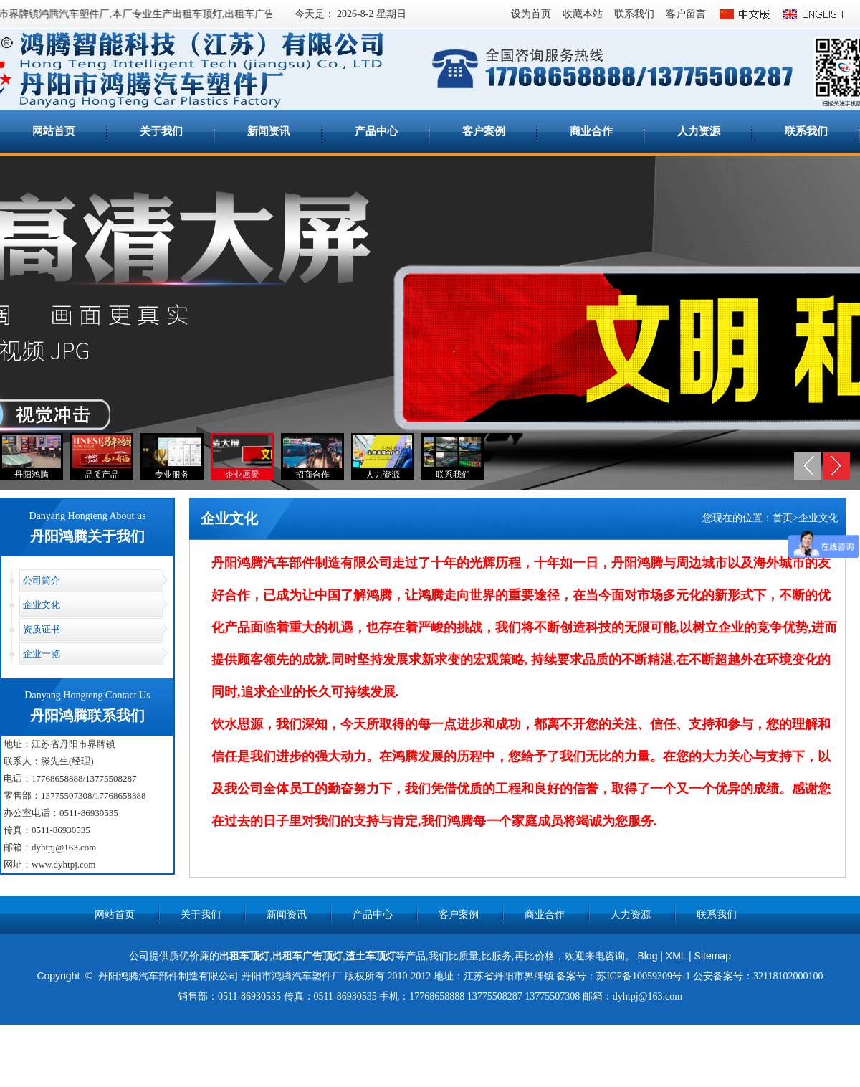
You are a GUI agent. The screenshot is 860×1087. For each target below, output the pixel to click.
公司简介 (41, 580)
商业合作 (591, 131)
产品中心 (376, 131)
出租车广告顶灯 (261, 14)
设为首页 (531, 14)
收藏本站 (583, 14)
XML (676, 956)
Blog (647, 956)
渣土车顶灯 (370, 956)
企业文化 (41, 604)
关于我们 (161, 131)
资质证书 (41, 629)
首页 (783, 518)
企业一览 (41, 653)
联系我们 (634, 14)
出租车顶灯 (244, 956)
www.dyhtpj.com (63, 864)
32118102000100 (788, 976)
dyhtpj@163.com (64, 847)
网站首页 (53, 131)
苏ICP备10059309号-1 (643, 976)
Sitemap (712, 956)
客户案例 (483, 131)
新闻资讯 (268, 131)
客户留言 (686, 14)
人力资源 (698, 131)
